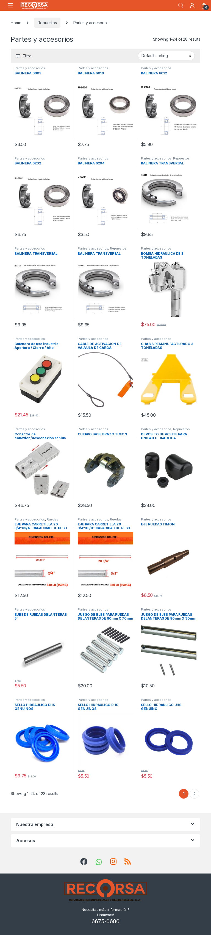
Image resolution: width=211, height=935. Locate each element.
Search (181, 5)
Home (16, 22)
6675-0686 (105, 921)
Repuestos (47, 22)
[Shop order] (166, 55)
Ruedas (52, 519)
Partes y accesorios (30, 68)
